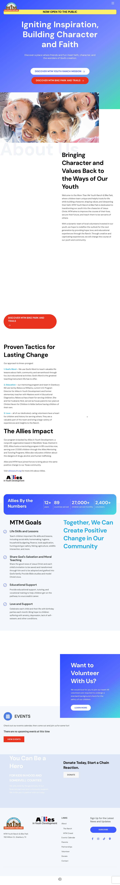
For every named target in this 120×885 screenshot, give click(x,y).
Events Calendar (68, 839)
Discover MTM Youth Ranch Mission (60, 71)
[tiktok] (104, 840)
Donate (71, 777)
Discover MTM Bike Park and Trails (60, 81)
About (64, 825)
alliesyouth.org (14, 473)
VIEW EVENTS (14, 742)
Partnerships (67, 848)
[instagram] (98, 840)
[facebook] (92, 840)
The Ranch (67, 830)
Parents (65, 844)
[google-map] (109, 840)
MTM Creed (68, 835)
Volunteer (66, 853)
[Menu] (113, 3)
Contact (65, 862)
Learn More (81, 710)
